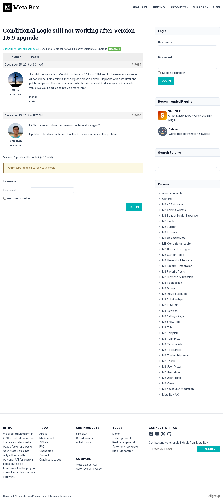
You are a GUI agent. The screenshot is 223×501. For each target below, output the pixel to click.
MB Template (168, 333)
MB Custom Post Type (174, 249)
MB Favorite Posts (171, 271)
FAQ (42, 446)
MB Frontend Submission (175, 277)
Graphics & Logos (50, 459)
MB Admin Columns (172, 209)
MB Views (166, 383)
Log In (134, 206)
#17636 (136, 115)
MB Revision (168, 310)
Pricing (159, 7)
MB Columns (168, 232)
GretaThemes (84, 438)
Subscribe (208, 449)
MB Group (166, 288)
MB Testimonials (170, 344)
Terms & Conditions (61, 496)
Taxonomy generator (125, 446)
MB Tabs (165, 327)
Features (140, 7)
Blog (216, 7)
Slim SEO (81, 433)
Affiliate (43, 442)
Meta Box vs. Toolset (89, 469)
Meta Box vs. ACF (87, 464)
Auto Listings (84, 442)
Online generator (123, 438)
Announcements (170, 193)
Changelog (46, 450)
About (43, 433)
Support (199, 7)
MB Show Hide (169, 321)
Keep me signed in (18, 198)
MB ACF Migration (171, 204)
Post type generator (125, 442)
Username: (10, 181)
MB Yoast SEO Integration (176, 388)
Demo (116, 433)
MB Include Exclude (172, 293)
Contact (44, 455)
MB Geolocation (170, 282)
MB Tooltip (167, 360)
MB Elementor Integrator (175, 260)
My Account (46, 438)
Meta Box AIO (168, 394)
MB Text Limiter (169, 349)
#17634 (136, 64)
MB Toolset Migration (173, 355)
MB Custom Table (171, 254)
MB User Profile (170, 377)
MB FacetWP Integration (175, 265)
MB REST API (168, 305)
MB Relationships (170, 299)
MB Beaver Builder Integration (178, 215)
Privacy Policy (40, 496)
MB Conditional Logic (26, 48)
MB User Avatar (169, 366)
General (165, 198)
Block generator (122, 450)
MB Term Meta (169, 338)
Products (179, 7)
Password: (9, 190)
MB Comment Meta (172, 237)
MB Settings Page (171, 316)
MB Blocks (166, 221)
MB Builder (167, 226)
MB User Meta (169, 372)
